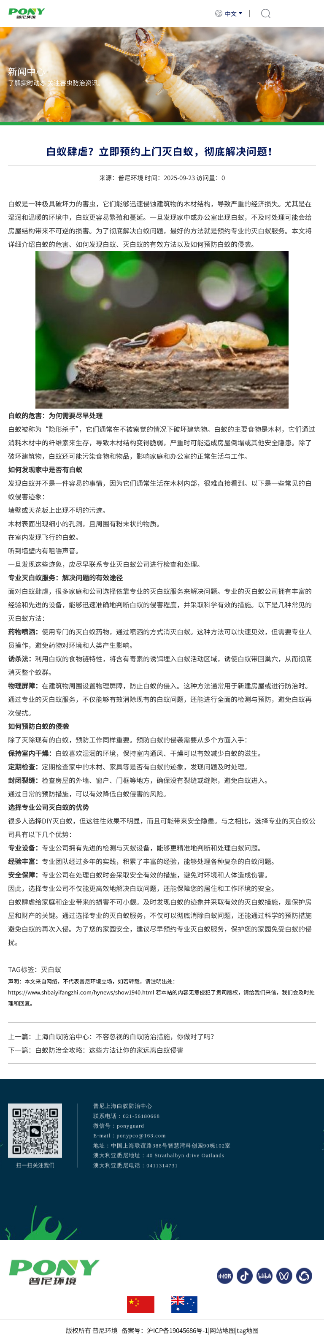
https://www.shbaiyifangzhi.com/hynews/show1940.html (81, 992)
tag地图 (248, 1330)
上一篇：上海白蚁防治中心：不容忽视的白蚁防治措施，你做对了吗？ (112, 1036)
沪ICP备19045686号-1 (177, 1330)
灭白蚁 (51, 969)
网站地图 (222, 1330)
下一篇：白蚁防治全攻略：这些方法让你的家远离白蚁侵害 (96, 1050)
